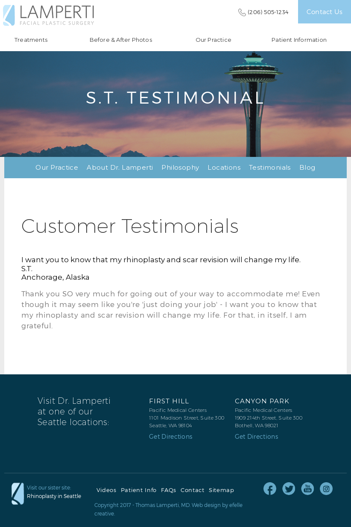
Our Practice (213, 40)
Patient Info (139, 490)
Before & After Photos (121, 40)
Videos (107, 490)
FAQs (168, 490)
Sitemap (221, 490)
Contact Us (324, 11)
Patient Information (299, 40)
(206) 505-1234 (268, 12)
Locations (224, 167)
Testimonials (270, 167)
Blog (307, 167)
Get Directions (170, 437)
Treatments (31, 40)
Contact (193, 490)
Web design (206, 505)
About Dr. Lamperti (120, 167)
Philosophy (180, 167)
